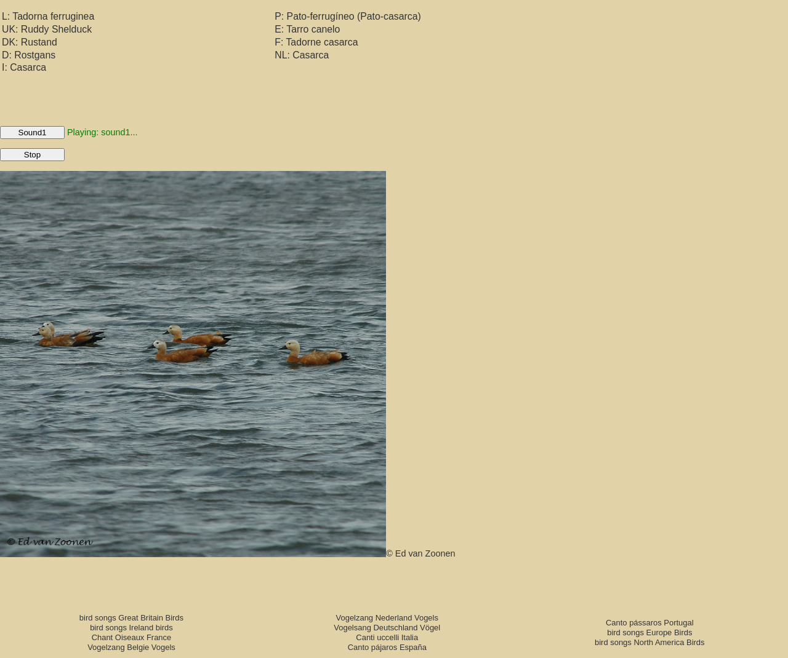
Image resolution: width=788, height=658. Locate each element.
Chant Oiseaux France (132, 637)
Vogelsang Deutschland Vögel (387, 627)
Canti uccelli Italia (387, 637)
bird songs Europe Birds (649, 632)
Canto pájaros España (387, 647)
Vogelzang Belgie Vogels (131, 647)
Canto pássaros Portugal (650, 622)
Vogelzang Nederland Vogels (387, 617)
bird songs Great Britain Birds (131, 617)
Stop (32, 154)
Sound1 (32, 132)
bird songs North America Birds (650, 642)
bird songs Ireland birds (131, 627)
